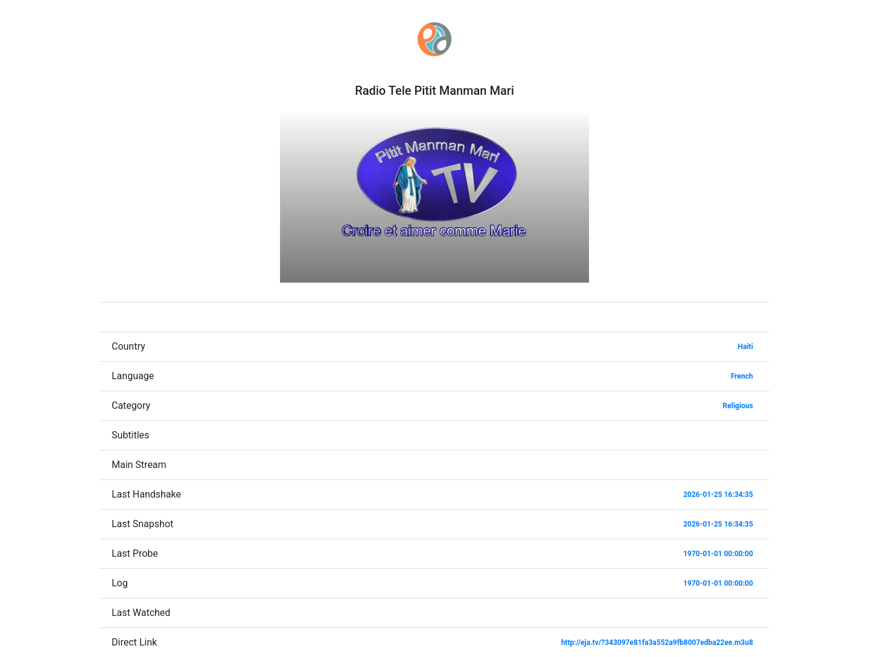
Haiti (745, 346)
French (742, 376)
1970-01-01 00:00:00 (718, 554)
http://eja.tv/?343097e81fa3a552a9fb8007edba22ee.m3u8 (657, 642)
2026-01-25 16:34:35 (718, 494)
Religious (738, 406)
